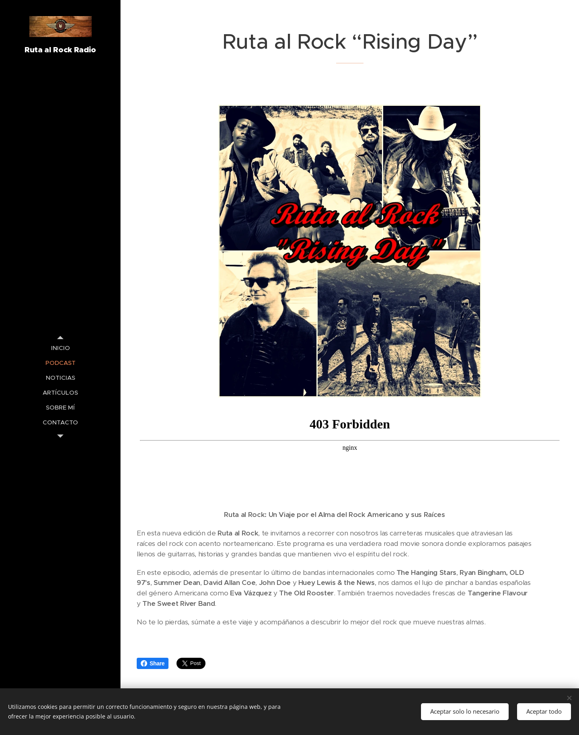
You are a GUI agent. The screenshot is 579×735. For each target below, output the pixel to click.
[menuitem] (60, 347)
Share (152, 663)
